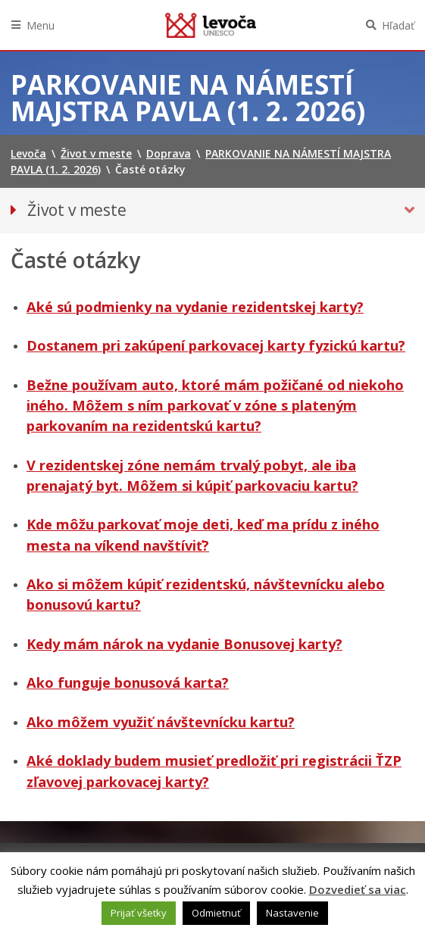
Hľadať (398, 25)
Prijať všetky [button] (139, 913)
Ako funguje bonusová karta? (128, 682)
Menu (41, 25)
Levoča (210, 25)
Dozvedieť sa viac (357, 889)
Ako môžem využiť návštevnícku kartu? (161, 722)
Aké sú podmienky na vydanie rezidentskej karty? (195, 307)
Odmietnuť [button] (216, 913)
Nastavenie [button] (292, 913)
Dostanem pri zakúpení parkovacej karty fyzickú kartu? (216, 345)
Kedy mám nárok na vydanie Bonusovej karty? (184, 644)
